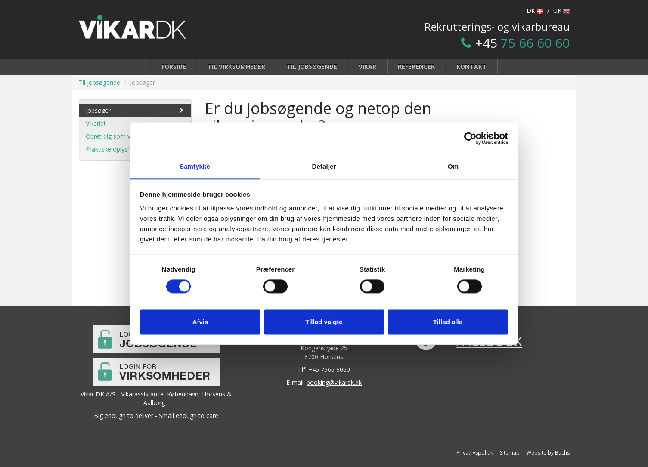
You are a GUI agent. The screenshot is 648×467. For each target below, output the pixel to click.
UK (561, 10)
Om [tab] (453, 166)
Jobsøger (135, 110)
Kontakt (471, 66)
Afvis (200, 322)
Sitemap (510, 452)
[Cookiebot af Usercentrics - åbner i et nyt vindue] (470, 138)
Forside (173, 66)
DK (535, 10)
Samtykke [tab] (195, 166)
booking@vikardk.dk (334, 382)
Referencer (416, 66)
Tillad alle (447, 322)
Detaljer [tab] (324, 166)
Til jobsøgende (312, 66)
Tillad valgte (323, 322)
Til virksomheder (236, 66)
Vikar (367, 66)
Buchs (562, 452)
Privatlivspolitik (474, 452)
